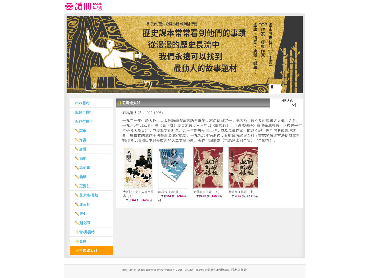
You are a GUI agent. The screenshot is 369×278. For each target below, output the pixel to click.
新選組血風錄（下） (207, 192)
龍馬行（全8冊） (169, 192)
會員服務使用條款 (217, 270)
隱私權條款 (239, 270)
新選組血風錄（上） (242, 192)
